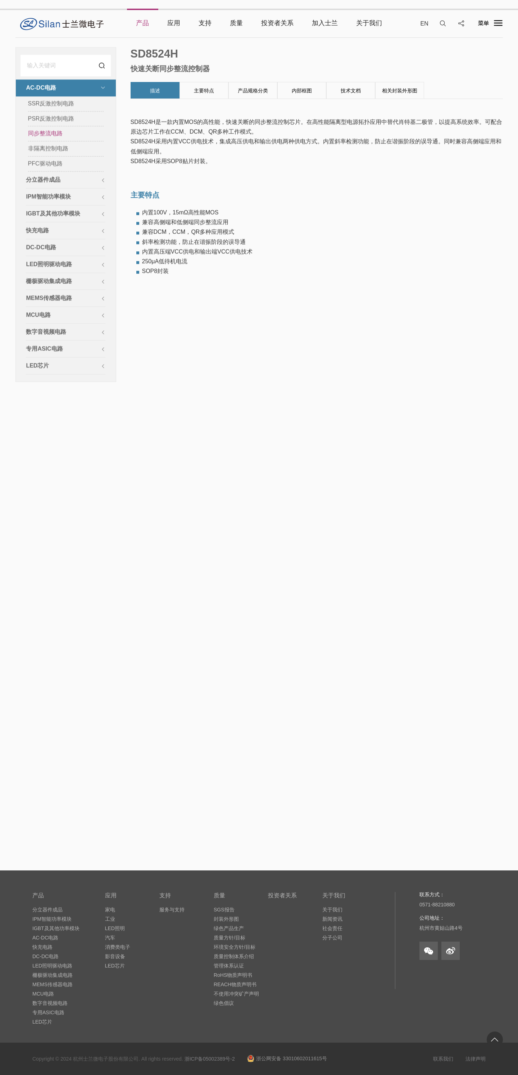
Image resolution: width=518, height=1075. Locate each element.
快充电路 (42, 947)
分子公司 (332, 938)
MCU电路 (43, 994)
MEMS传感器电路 (52, 984)
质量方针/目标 (229, 938)
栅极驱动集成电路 (52, 975)
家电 (110, 909)
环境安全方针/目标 (234, 947)
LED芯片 (42, 1022)
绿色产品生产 (229, 928)
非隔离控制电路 (48, 149)
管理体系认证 (229, 966)
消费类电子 (117, 947)
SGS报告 (224, 909)
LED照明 (115, 928)
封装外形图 (226, 919)
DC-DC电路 (45, 956)
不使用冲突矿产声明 (236, 994)
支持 (165, 895)
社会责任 (332, 928)
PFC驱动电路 (45, 164)
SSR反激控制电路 (51, 104)
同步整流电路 (45, 134)
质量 (219, 895)
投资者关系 (282, 895)
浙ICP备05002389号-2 (210, 1059)
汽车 (110, 938)
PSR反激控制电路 (51, 119)
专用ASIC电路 (48, 1012)
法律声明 (475, 1059)
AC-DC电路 (45, 938)
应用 (111, 895)
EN (424, 23)
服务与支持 (172, 909)
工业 (110, 919)
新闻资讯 (332, 919)
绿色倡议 (224, 1003)
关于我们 (333, 895)
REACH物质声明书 (235, 984)
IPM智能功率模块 (52, 919)
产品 (38, 895)
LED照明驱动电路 (52, 966)
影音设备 (115, 956)
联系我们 (443, 1059)
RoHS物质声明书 (233, 975)
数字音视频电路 (50, 1003)
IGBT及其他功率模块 (55, 928)
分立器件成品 (47, 909)
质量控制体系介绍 (234, 956)
